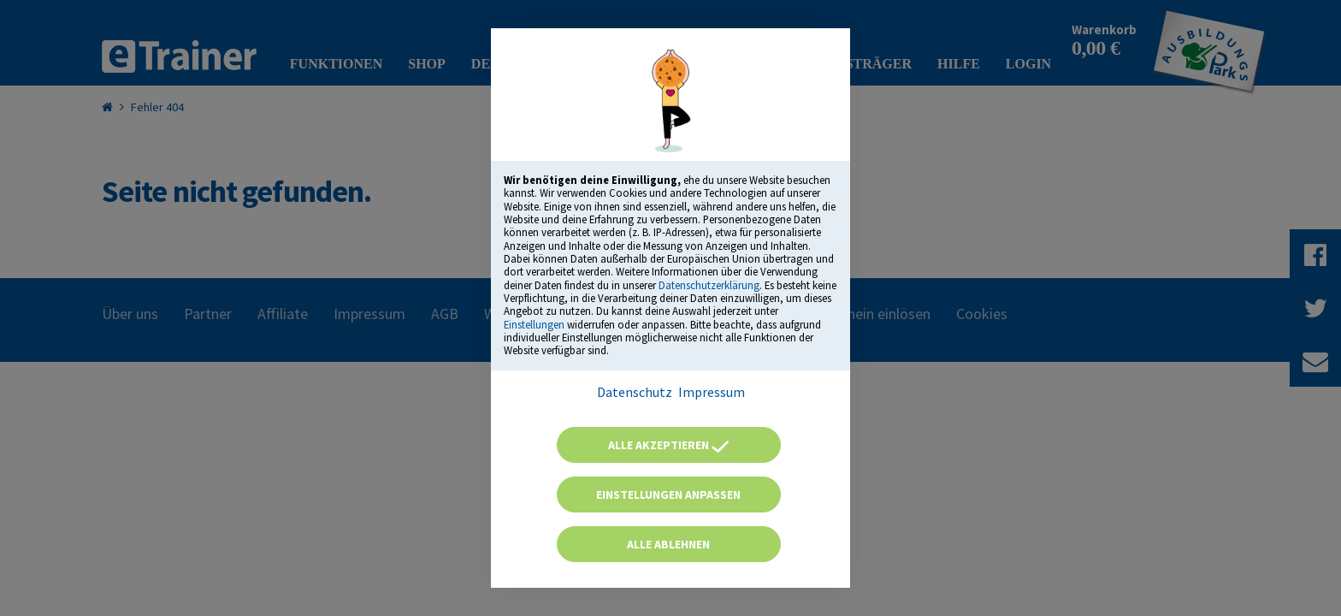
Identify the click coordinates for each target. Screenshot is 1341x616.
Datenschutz (634, 391)
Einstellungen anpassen (668, 494)
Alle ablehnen (668, 544)
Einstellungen (534, 324)
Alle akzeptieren (668, 445)
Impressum (711, 391)
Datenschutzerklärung (709, 285)
